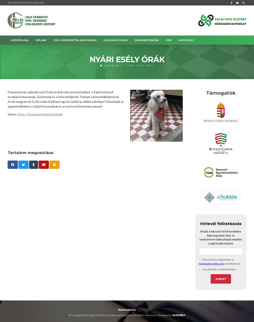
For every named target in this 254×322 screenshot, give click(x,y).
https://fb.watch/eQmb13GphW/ (40, 114)
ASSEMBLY (178, 315)
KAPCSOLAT (186, 40)
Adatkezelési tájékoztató (212, 263)
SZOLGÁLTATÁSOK (115, 40)
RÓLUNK (41, 40)
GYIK (169, 40)
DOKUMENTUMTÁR (147, 40)
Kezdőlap (109, 65)
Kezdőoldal (20, 40)
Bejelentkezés (127, 309)
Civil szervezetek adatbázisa (74, 40)
